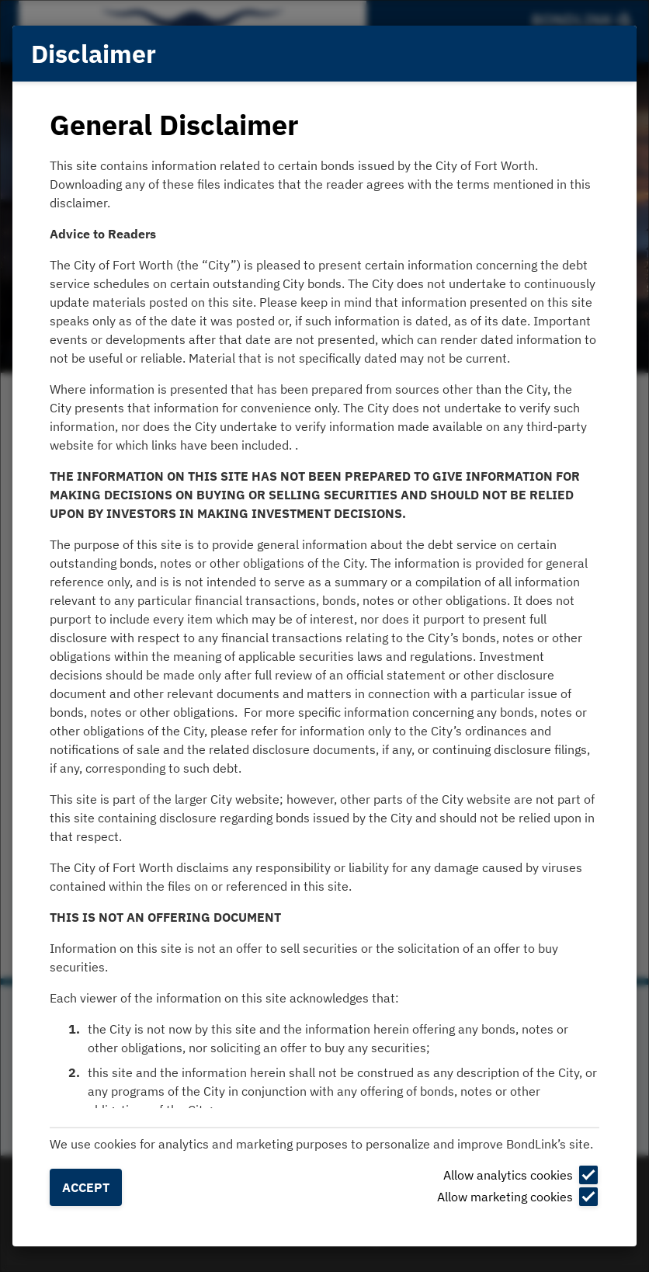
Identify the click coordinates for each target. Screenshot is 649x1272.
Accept (85, 1187)
